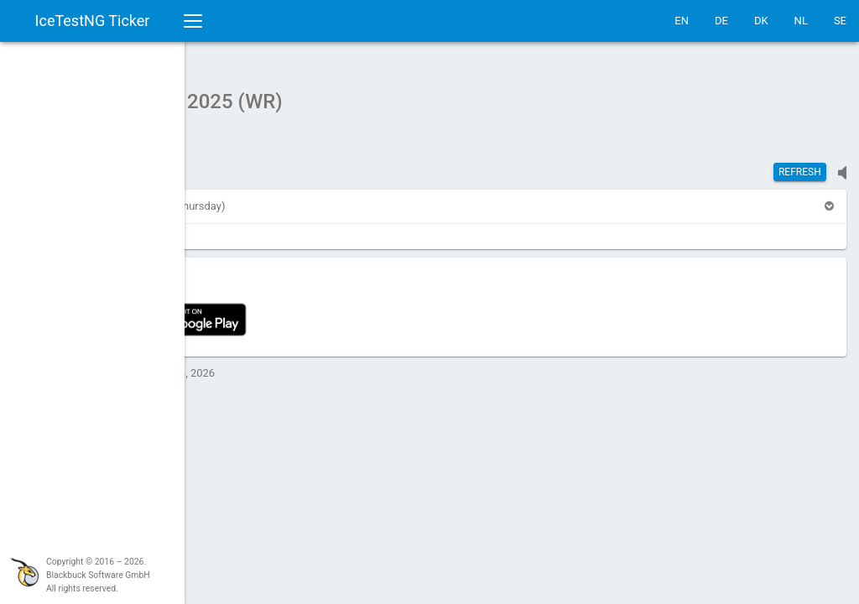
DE (721, 20)
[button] (229, 197)
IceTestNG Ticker (92, 20)
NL (801, 20)
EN (681, 20)
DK (761, 20)
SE (840, 20)
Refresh (799, 163)
